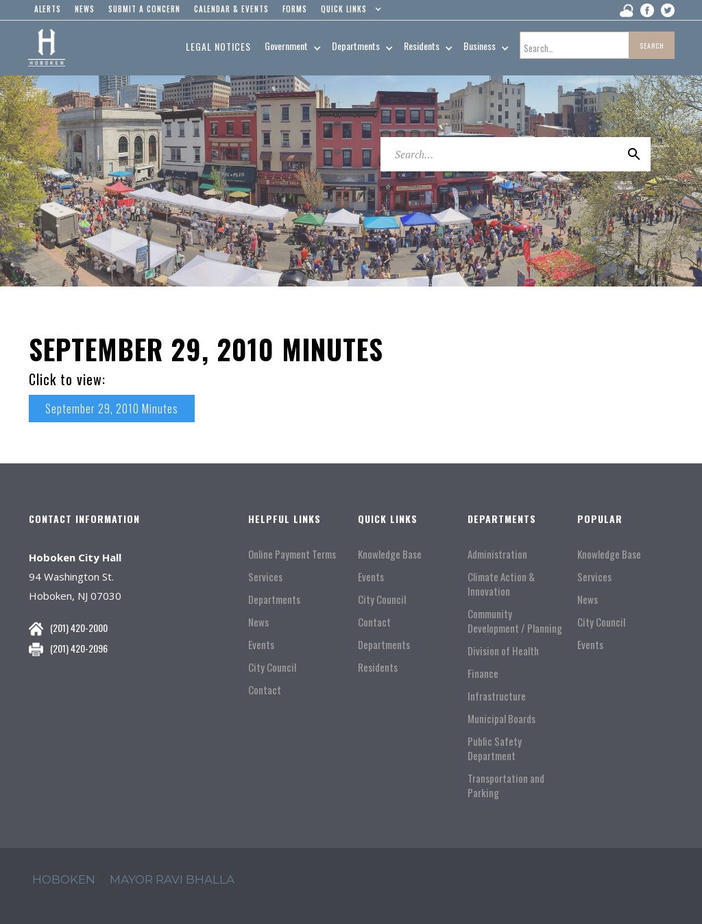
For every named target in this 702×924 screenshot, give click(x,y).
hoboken (63, 879)
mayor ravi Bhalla (172, 879)
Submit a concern (144, 8)
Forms (294, 8)
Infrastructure (497, 696)
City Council (272, 667)
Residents (378, 667)
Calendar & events (231, 8)
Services (265, 577)
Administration (497, 554)
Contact (264, 690)
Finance (483, 673)
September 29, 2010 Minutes (111, 408)
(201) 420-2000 (79, 627)
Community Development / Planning (515, 621)
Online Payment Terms (292, 554)
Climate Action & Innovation (501, 584)
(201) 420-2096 (79, 648)
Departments (274, 599)
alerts (47, 8)
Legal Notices (218, 46)
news (85, 8)
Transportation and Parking (506, 785)
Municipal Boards (501, 719)
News (258, 622)
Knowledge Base (390, 554)
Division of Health (503, 651)
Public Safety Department (495, 748)
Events (261, 644)
